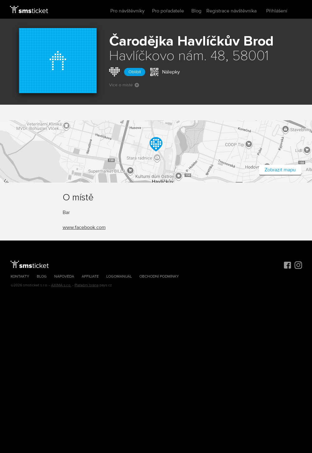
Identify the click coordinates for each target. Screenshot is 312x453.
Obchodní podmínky (159, 276)
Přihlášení (276, 11)
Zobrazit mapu (280, 170)
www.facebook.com (84, 227)
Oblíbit (134, 71)
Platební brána (86, 285)
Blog (196, 11)
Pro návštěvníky (127, 11)
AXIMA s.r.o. (61, 285)
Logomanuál (119, 276)
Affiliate (90, 276)
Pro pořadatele (168, 11)
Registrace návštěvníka (231, 11)
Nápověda (64, 276)
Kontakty (20, 276)
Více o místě (124, 85)
